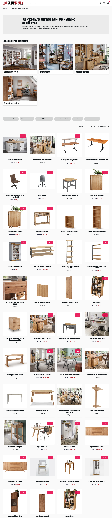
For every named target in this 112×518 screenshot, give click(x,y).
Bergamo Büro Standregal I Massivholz (69, 232)
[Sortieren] (98, 126)
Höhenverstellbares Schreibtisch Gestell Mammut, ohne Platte (69, 160)
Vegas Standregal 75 (97, 302)
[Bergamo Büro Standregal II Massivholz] (97, 217)
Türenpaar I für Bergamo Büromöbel (42, 302)
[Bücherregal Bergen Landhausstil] (15, 252)
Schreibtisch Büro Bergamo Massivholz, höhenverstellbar (15, 375)
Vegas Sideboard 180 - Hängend (97, 447)
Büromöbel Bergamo (27, 119)
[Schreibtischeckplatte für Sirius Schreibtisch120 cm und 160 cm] (69, 396)
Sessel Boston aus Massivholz (42, 481)
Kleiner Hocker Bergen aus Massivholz (70, 195)
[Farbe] (88, 126)
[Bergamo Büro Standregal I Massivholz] (69, 217)
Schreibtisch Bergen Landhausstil (15, 159)
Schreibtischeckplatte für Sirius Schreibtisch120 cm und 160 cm (69, 411)
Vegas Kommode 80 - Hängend (97, 195)
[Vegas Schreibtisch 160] (42, 432)
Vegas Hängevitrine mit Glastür (15, 516)
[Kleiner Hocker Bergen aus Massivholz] (69, 181)
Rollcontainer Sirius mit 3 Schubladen (42, 338)
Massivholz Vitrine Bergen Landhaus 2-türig (97, 481)
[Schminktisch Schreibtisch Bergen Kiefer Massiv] (69, 324)
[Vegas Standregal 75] (97, 288)
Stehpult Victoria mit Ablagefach (15, 447)
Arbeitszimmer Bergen (10, 119)
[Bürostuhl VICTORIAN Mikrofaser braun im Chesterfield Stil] (15, 181)
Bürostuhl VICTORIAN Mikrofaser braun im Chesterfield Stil (15, 196)
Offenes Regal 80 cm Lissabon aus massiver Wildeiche (97, 267)
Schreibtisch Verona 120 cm (42, 410)
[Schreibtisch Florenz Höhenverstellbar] (42, 360)
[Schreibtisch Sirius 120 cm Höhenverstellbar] (42, 145)
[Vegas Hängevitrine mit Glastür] (15, 501)
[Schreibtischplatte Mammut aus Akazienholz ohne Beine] (97, 145)
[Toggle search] (104, 3)
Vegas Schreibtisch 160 (42, 447)
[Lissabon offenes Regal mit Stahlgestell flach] (42, 252)
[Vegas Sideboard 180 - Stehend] (15, 467)
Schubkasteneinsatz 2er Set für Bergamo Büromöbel (15, 303)
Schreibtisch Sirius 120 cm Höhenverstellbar (42, 159)
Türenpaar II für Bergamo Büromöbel (70, 302)
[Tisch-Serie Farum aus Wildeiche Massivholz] (69, 467)
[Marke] (77, 126)
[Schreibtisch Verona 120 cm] (42, 396)
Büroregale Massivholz (92, 119)
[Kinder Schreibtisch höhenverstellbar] (97, 324)
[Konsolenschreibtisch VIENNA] (42, 217)
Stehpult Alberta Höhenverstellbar (97, 410)
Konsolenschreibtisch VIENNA (42, 232)
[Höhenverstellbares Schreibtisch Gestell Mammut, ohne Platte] (69, 145)
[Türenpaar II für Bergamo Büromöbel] (69, 288)
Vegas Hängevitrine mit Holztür (42, 516)
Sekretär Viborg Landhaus (69, 447)
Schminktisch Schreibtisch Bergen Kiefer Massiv (69, 338)
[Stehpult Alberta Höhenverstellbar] (97, 396)
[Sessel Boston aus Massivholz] (42, 467)
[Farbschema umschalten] (100, 3)
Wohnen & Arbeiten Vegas (44, 119)
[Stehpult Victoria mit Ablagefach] (15, 432)
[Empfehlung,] (104, 127)
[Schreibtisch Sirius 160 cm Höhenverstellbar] (97, 360)
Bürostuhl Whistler (42, 195)
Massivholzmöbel (34, 3)
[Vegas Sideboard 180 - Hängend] (97, 432)
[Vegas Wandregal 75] (69, 501)
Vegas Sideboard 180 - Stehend (15, 481)
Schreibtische (78, 119)
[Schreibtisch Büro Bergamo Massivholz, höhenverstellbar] (15, 360)
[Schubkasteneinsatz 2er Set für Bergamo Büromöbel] (15, 288)
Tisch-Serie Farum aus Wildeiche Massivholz (69, 481)
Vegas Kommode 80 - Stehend (15, 232)
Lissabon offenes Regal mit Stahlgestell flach (42, 266)
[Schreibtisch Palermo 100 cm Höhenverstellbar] (69, 360)
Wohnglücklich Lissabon (63, 119)
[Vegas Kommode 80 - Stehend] (15, 217)
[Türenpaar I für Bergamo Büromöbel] (42, 288)
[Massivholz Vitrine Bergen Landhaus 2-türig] (97, 467)
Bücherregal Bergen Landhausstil (15, 266)
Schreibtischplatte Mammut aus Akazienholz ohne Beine (97, 160)
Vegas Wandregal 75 (69, 516)
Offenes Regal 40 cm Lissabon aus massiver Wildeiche (69, 267)
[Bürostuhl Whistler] (42, 181)
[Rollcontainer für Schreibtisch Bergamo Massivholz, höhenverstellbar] (15, 324)
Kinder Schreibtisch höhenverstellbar (97, 338)
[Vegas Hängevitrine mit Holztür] (42, 501)
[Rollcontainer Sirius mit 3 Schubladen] (42, 324)
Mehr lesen (55, 28)
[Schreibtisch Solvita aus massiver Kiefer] (15, 396)
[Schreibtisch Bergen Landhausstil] (15, 145)
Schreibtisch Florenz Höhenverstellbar (42, 374)
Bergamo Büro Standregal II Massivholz (96, 232)
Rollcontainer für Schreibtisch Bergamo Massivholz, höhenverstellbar (15, 339)
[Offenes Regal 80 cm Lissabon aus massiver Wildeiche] (97, 252)
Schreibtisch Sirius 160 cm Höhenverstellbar (97, 374)
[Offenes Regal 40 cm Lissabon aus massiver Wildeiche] (69, 252)
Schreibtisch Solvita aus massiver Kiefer (15, 410)
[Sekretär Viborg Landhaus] (69, 432)
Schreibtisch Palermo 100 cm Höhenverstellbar (69, 374)
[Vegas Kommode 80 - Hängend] (97, 181)
